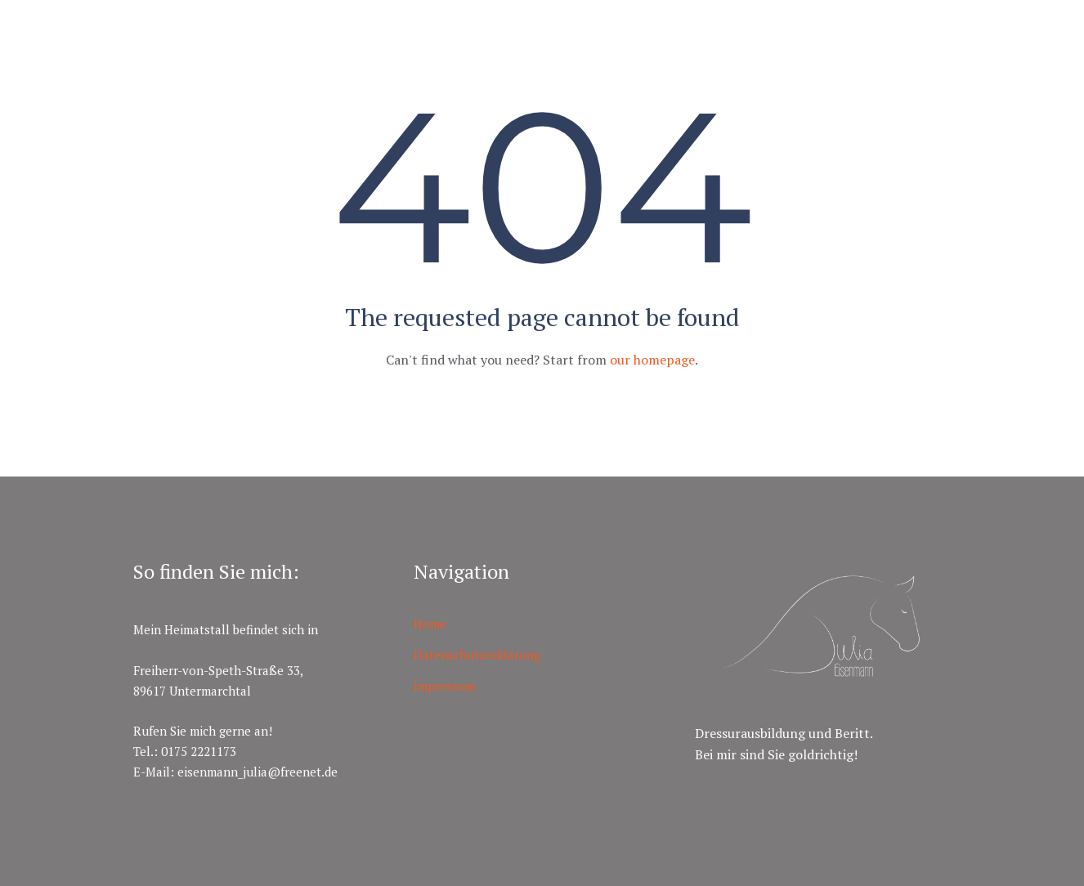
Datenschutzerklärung (477, 655)
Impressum (444, 686)
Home (430, 623)
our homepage (652, 360)
